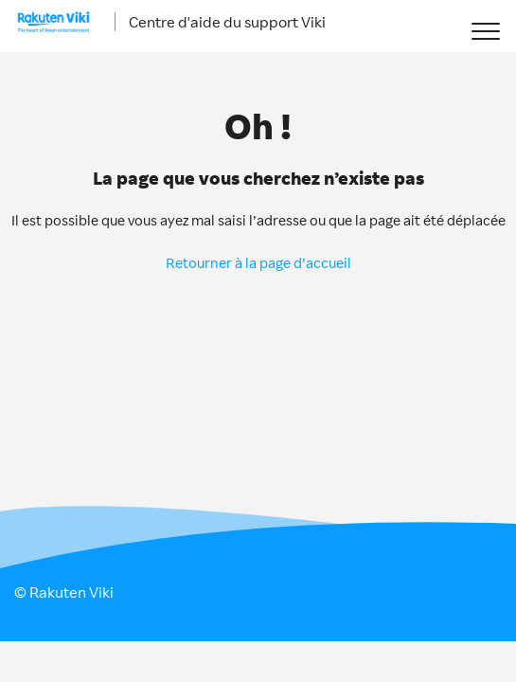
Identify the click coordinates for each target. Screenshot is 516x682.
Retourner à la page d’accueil (258, 263)
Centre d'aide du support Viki (227, 21)
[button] (485, 30)
